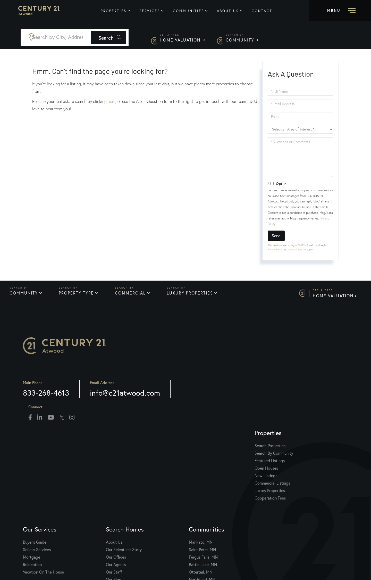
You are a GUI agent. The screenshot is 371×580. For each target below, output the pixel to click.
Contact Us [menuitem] (202, 506)
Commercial (132, 295)
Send (276, 235)
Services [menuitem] (158, 11)
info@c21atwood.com (141, 406)
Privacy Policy (275, 249)
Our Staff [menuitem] (200, 483)
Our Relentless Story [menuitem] (210, 461)
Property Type (77, 295)
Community (327, 39)
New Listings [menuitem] (50, 483)
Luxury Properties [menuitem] (54, 498)
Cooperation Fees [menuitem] (54, 506)
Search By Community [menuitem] (58, 461)
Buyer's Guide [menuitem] (127, 453)
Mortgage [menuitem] (124, 468)
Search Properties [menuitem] (54, 453)
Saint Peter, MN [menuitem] (282, 461)
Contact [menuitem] (270, 11)
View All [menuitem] (276, 498)
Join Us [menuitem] (198, 498)
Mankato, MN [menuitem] (280, 453)
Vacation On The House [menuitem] (135, 483)
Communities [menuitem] (197, 11)
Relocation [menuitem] (124, 476)
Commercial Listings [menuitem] (56, 491)
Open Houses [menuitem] (50, 476)
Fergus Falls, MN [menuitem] (283, 468)
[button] (172, 37)
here (111, 101)
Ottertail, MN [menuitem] (280, 483)
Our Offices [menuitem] (202, 468)
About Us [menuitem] (237, 11)
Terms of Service (297, 249)
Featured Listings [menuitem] (54, 468)
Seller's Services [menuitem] (129, 461)
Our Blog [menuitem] (199, 491)
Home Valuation (257, 39)
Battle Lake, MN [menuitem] (283, 476)
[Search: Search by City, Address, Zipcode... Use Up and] (86, 37)
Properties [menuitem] (122, 11)
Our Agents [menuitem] (202, 476)
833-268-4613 (62, 406)
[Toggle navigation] (340, 10)
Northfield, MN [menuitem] (282, 491)
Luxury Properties (194, 295)
